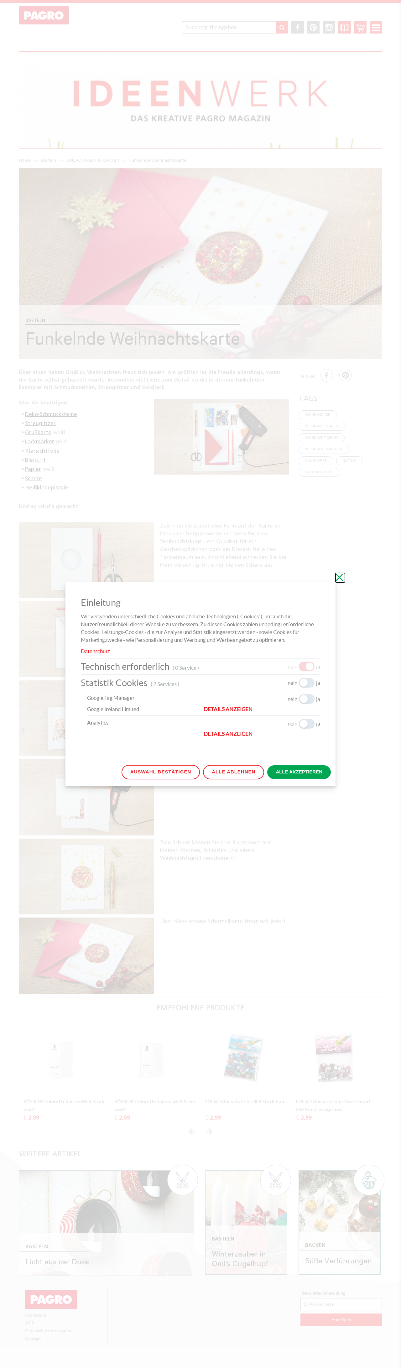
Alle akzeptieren (299, 771)
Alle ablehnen (233, 771)
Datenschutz (95, 651)
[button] (262, 709)
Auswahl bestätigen (160, 771)
